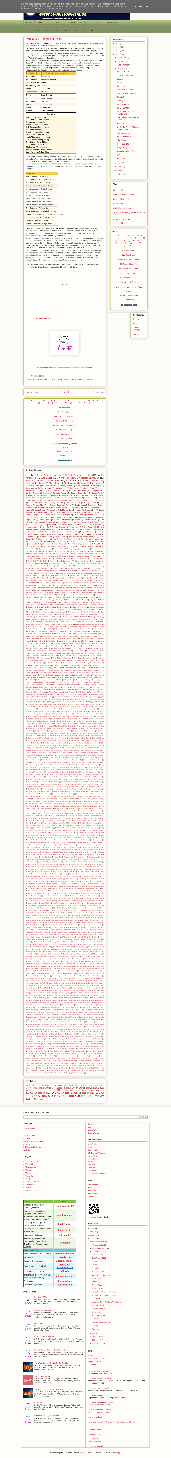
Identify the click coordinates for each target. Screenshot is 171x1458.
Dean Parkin (86, 782)
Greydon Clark (36, 823)
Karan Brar (100, 886)
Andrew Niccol (90, 498)
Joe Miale (99, 862)
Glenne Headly (89, 818)
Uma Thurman (70, 692)
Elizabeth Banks (73, 503)
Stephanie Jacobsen (57, 1034)
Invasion (53, 633)
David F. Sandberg (32, 619)
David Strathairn (64, 779)
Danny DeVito (30, 774)
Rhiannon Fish (92, 990)
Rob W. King (76, 997)
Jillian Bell (65, 859)
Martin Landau (45, 658)
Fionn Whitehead (70, 808)
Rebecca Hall (84, 672)
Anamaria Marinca (79, 709)
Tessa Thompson (65, 585)
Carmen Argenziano (97, 604)
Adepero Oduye (93, 697)
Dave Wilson (78, 774)
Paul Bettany (74, 512)
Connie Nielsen (52, 553)
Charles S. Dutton (79, 752)
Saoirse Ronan (56, 583)
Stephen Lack (52, 1036)
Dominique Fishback (66, 556)
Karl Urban (95, 483)
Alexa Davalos (86, 702)
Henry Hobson (69, 828)
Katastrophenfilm (66, 888)
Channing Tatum (34, 609)
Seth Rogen (93, 1024)
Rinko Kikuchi (65, 997)
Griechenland (47, 823)
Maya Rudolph (42, 937)
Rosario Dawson (63, 1010)
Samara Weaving (38, 1019)
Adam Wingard (80, 697)
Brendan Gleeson (33, 738)
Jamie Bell (86, 636)
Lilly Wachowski (42, 534)
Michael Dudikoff (64, 942)
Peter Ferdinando (85, 978)
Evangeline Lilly (83, 558)
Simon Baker (49, 1029)
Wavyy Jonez (65, 1065)
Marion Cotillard (71, 655)
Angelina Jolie (31, 520)
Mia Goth (68, 939)
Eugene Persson (43, 803)
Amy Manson (42, 709)
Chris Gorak (87, 755)
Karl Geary (31, 888)
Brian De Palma (61, 500)
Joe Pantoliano (30, 864)
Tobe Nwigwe (65, 1051)
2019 (46, 31)
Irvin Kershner (57, 837)
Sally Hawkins (66, 1014)
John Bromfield (97, 864)
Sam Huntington (99, 1014)
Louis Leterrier (85, 913)
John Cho (78, 529)
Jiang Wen (50, 859)
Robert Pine (45, 1002)
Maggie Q (35, 655)
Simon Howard (60, 1029)
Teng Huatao (30, 1046)
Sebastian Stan (80, 583)
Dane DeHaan (43, 617)
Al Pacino (47, 699)
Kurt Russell (70, 571)
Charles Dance (48, 609)
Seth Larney (83, 1024)
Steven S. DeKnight (74, 1039)
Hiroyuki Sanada (91, 830)
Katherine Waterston (69, 891)
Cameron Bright (90, 745)
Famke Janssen (85, 626)
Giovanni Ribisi (54, 631)
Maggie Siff (62, 920)
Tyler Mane (95, 1058)
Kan (100, 568)
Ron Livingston (43, 680)
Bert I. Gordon (81, 486)
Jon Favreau (80, 505)
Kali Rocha (91, 886)
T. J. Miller (87, 1041)
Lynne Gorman (64, 917)
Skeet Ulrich (36, 1031)
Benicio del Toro (99, 726)
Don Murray (100, 786)
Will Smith (92, 692)
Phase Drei (87, 670)
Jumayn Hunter (36, 886)
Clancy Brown (30, 762)
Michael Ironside (73, 660)
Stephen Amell (84, 1034)
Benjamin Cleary (45, 728)
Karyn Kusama (53, 888)
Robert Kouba (71, 1000)
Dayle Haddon (65, 782)
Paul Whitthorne (56, 973)
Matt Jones (91, 932)
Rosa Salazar (51, 1010)
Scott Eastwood (93, 1019)
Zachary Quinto (54, 517)
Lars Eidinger (88, 903)
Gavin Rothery (47, 815)
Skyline (45, 1031)
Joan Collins (43, 862)
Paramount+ (64, 455)
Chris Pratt (71, 480)
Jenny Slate (100, 854)
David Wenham (99, 779)
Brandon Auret (55, 735)
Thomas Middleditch (33, 689)
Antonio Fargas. (48, 718)
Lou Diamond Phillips (71, 913)
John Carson (67, 866)
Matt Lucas (100, 932)
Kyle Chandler (87, 532)
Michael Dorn (38, 942)
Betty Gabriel (94, 600)
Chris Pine (87, 500)
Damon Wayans (67, 769)
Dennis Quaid (83, 619)
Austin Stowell (37, 723)
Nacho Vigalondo (55, 954)
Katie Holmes (93, 891)
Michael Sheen (87, 944)
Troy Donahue (50, 1058)
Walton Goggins (53, 1065)
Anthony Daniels (49, 486)
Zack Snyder (86, 544)
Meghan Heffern (69, 937)
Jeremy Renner (65, 505)
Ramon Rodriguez (31, 988)
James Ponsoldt (63, 847)
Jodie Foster (92, 566)
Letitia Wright (49, 653)
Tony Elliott (98, 1053)
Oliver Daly (56, 963)
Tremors (67, 498)
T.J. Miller (70, 687)
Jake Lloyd (50, 845)
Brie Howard (45, 740)
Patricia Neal (80, 968)
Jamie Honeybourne (90, 847)
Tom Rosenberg (54, 1053)
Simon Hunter (72, 1029)
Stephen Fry (29, 1036)
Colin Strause (53, 614)
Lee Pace (81, 571)
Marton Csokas (97, 927)
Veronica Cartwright (69, 1060)
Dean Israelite (46, 619)
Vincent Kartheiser (50, 1063)
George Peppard (42, 818)
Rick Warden (94, 995)
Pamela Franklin (71, 966)
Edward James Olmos (83, 794)
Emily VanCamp (51, 626)
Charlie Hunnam (74, 609)
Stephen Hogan (41, 1036)
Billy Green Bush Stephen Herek (83, 731)
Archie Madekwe (74, 718)
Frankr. (46, 493)
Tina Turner (31, 1051)
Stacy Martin (98, 1031)
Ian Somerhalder (33, 835)
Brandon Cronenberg (69, 735)
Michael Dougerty (50, 942)
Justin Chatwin (58, 886)
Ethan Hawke (70, 558)
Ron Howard (55, 1007)
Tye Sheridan (45, 544)
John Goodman (42, 568)
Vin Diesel (77, 498)
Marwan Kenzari (43, 929)
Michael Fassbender (83, 510)
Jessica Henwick (81, 857)
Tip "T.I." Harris (42, 1051)
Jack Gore (41, 840)
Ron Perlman (43, 539)
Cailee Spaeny (38, 745)
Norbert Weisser (50, 580)
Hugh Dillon (58, 833)
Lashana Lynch (99, 903)
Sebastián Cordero (49, 1024)
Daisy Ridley (49, 525)
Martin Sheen (85, 927)
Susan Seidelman (52, 1041)
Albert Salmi (68, 699)
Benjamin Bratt (32, 728)
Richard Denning (50, 993)
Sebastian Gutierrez (34, 1024)
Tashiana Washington (59, 1044)
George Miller (55, 561)
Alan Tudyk (38, 592)
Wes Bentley (89, 1065)
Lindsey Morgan (97, 910)
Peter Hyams (64, 670)
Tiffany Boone (50, 1048)
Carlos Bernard (58, 748)
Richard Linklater (41, 995)
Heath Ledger (91, 825)
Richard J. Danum (90, 993)
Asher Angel (59, 600)
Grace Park (48, 820)
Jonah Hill (42, 648)
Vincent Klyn (63, 1063)
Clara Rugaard (51, 762)
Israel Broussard (80, 837)
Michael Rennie (62, 944)
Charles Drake (53, 752)
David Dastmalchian (91, 774)
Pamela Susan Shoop (85, 966)
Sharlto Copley (31, 585)
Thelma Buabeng (38, 1048)
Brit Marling (81, 740)
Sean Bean (68, 583)
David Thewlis (76, 779)
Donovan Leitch (97, 789)
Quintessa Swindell (94, 983)
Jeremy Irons (92, 641)
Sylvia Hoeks (78, 1041)
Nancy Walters (77, 954)
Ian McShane (100, 833)
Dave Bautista (31, 488)
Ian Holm (95, 561)
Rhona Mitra (89, 580)
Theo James (47, 541)
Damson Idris (79, 769)
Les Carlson (69, 908)
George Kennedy (96, 815)
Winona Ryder (39, 517)
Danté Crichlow (54, 774)
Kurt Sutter (56, 900)
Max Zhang (98, 934)
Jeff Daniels (38, 641)
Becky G (38, 726)
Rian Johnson (96, 672)
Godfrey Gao (100, 818)
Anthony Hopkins (95, 597)
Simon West (94, 1029)
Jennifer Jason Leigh (48, 566)
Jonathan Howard (47, 876)
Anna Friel (86, 714)
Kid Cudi (84, 896)
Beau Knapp (29, 726)
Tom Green (98, 1051)
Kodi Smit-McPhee (79, 898)
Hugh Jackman (77, 493)
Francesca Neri (30, 811)
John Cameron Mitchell (54, 866)
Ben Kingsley (47, 500)
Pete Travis (29, 978)
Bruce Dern (36, 743)
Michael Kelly (92, 942)
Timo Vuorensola (90, 1048)
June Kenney (48, 886)
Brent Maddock (46, 738)
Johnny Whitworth (91, 871)
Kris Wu (89, 898)
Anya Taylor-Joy (45, 600)
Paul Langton (94, 971)
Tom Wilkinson (40, 692)
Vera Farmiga (38, 587)
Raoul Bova (66, 988)
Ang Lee (99, 711)
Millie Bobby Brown (53, 663)
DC (57, 421)
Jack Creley (31, 840)
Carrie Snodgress (92, 748)
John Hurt (53, 568)
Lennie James (47, 908)
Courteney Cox (36, 767)
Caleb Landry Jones (49, 551)
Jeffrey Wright (51, 641)
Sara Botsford (61, 1019)
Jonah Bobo (74, 874)
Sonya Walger (64, 1031)
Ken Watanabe (57, 532)
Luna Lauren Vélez (42, 917)
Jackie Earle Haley (32, 636)
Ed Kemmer (84, 791)
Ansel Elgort (44, 520)
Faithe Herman (77, 806)
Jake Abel (29, 845)
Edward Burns (45, 794)
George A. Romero (83, 815)
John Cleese (100, 866)
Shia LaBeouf (33, 541)
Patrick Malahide (92, 968)
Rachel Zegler (62, 985)
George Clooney (58, 527)
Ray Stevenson (70, 672)
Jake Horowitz (39, 845)
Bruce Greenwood (97, 549)
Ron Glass (45, 1007)
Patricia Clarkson (68, 968)
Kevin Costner (91, 651)
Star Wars (84, 22)
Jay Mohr (99, 849)
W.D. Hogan (98, 1063)
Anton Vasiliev (99, 716)
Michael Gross (75, 575)
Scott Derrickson (90, 682)
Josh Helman (56, 881)
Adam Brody (48, 697)
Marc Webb (48, 922)
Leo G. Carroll (58, 908)
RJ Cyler (41, 985)
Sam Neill (100, 539)
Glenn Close (87, 527)
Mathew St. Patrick (42, 932)
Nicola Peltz (67, 959)
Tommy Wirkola (87, 1053)
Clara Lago (40, 762)
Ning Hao (88, 959)
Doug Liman (97, 556)
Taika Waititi (81, 687)
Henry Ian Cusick (82, 828)
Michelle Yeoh (41, 578)
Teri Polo (47, 1046)
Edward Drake (56, 794)
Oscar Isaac (61, 512)
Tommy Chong (65, 1053)
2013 (34, 379)
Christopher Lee (59, 612)
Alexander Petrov (88, 592)
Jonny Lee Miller (44, 879)
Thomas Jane (60, 541)
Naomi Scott (98, 954)
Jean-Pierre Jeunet (87, 638)
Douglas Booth (30, 791)
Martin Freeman (73, 927)
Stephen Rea (92, 1036)
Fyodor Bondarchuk (57, 813)
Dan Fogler (98, 769)
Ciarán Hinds (87, 760)
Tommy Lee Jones (55, 692)
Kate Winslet (67, 651)
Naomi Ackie (88, 954)
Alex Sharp (66, 702)
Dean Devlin (76, 782)
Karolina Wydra (41, 888)
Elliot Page (79, 624)
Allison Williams (75, 706)
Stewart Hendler (87, 1039)
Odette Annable (73, 961)
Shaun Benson (67, 1027)
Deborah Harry (97, 782)
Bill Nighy (90, 728)
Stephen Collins (97, 1034)
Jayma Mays (29, 852)
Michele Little (46, 947)
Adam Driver (82, 517)
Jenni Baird (66, 854)
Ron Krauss (65, 1007)
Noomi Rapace (31, 668)
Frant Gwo (74, 811)
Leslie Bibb (29, 573)
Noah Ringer (41, 961)
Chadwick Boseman (79, 607)
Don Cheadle (34, 493)
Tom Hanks (32, 544)
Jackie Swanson (84, 840)
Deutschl (94, 619)
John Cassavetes (79, 866)
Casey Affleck (43, 750)
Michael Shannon (75, 944)
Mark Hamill (54, 510)
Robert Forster (46, 1000)
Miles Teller (60, 537)
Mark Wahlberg (31, 658)
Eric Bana (63, 626)
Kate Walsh (31, 891)
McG (50, 937)
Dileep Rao (93, 784)
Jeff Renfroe (31, 854)
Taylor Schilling (83, 1044)
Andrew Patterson (63, 711)
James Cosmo (81, 845)
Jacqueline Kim (55, 842)
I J (74, 400)
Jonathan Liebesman (62, 876)
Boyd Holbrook (90, 520)
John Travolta (30, 871)
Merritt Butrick (50, 939)
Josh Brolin (92, 505)
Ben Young (88, 726)
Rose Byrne (44, 583)
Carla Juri (48, 748)
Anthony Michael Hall (74, 716)
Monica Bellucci (52, 951)
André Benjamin (89, 711)
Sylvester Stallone (57, 687)
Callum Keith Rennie (64, 745)
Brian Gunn (85, 738)
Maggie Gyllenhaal (37, 920)
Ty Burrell (86, 1058)
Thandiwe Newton (95, 687)
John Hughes (51, 869)
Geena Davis (74, 629)
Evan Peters (94, 803)
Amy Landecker (31, 709)
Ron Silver (74, 1007)
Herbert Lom (57, 830)
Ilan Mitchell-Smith (92, 835)
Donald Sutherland (49, 621)
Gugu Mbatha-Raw (60, 823)
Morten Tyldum (83, 951)
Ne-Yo (88, 956)
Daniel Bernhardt (62, 772)
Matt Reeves (90, 658)
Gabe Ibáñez (70, 813)
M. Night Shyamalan (76, 573)
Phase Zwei (61, 980)
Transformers (42, 22)
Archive (85, 718)
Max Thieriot (88, 934)
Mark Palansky (71, 925)
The (57, 403)
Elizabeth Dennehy (85, 796)
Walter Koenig (51, 587)
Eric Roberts (88, 801)
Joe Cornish (89, 862)
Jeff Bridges (51, 505)
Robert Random (70, 1002)
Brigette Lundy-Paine (58, 740)
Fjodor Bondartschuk (35, 629)
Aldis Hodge (49, 592)
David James (71, 777)
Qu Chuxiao (81, 983)
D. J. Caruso (98, 767)
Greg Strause (66, 631)
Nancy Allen (66, 954)
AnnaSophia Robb (98, 714)
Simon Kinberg (83, 1029)
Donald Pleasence (72, 789)
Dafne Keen (43, 769)
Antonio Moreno (61, 718)
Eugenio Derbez (57, 803)
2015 (83, 31)
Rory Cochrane (39, 1010)
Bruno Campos (59, 743)
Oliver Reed (82, 963)
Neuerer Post (32, 392)
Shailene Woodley (95, 583)
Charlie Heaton (92, 752)
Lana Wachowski (58, 508)
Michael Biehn (47, 575)
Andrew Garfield (51, 711)
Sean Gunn (80, 1022)
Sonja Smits (53, 1031)
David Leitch (29, 779)
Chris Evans (82, 491)
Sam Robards (54, 1017)
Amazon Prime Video (65, 451)
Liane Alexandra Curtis (47, 910)
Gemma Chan (87, 629)
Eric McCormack (76, 801)
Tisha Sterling (54, 1051)
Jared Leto (44, 638)
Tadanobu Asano (99, 1041)
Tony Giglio (29, 1056)
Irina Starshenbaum (44, 837)
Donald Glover (59, 789)
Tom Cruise (99, 541)
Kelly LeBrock (85, 893)
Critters (29, 22)
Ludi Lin (44, 915)
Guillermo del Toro (80, 631)
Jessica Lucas (93, 857)
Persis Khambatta (70, 976)
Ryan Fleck (94, 1012)
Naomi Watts (30, 956)
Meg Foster (58, 937)
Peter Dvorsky (72, 978)
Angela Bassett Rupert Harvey (35, 714)
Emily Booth (75, 798)
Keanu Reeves (32, 485)
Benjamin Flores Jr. (59, 728)
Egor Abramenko (33, 796)
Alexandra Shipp (49, 704)
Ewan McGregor (98, 558)
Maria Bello (59, 655)
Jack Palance (84, 633)
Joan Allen (33, 862)
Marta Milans (48, 927)
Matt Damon (69, 534)
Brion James (71, 740)
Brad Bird (38, 735)
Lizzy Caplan (61, 653)
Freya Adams (43, 813)
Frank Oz (45, 527)
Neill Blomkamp (31, 665)
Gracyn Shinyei (59, 820)
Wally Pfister (41, 1065)
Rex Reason (81, 990)
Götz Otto (83, 823)
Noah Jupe (31, 961)
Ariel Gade (94, 718)
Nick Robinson (56, 959)
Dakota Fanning (55, 769)
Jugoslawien (42, 883)
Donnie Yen (85, 789)
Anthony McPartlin (59, 716)
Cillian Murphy (95, 486)
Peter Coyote (39, 670)
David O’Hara (40, 779)
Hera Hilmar (46, 830)
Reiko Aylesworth (69, 990)
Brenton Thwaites (59, 738)
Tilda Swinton (48, 689)
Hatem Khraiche (68, 825)
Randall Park (44, 988)
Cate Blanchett (48, 607)
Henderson (58, 828)
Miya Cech (41, 951)
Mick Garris (70, 947)
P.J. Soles (34, 966)
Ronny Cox (29, 1010)
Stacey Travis (87, 1031)
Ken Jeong (95, 893)
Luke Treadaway (97, 915)
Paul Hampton (82, 971)
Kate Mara (44, 532)
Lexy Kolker (90, 908)
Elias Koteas (56, 624)
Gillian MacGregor (55, 818)
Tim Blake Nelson (62, 689)
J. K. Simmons (53, 379)
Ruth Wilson (84, 1012)
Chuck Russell (76, 760)
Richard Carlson (31, 675)
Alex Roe (57, 702)
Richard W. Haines (82, 995)
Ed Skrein (31, 624)
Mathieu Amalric (56, 932)
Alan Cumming (56, 699)
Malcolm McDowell (96, 920)
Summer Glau (30, 1041)
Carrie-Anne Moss (53, 522)
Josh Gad (35, 881)
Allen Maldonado (63, 706)
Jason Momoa (65, 529)
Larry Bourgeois (67, 903)
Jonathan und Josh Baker (93, 876)
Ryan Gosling (93, 680)
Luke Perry (65, 915)
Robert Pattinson (68, 677)
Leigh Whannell (37, 653)
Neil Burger (76, 578)
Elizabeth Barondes (70, 796)
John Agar (93, 643)
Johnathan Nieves (42, 871)
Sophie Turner (50, 684)
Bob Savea (82, 733)
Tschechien (61, 1058)
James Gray (93, 845)
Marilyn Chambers (73, 922)
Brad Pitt (45, 735)
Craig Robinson (75, 767)
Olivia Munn (57, 668)
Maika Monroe (33, 575)
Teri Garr (39, 1046)
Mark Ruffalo (67, 495)
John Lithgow (73, 869)
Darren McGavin (66, 774)
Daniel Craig (55, 617)
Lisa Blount (40, 913)
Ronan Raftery (97, 1007)
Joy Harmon (96, 881)
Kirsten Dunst (48, 898)
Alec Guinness (61, 592)
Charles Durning (66, 752)
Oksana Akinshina (85, 961)
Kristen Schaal (99, 898)
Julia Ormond (72, 883)
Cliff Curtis (87, 762)
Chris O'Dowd (30, 757)
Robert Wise (32, 583)
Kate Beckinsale (79, 888)
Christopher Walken (91, 612)
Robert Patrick (54, 677)
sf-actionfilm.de (43, 319)
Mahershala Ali (47, 655)
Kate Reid (101, 888)
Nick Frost (37, 959)
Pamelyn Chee (99, 966)
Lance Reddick (45, 903)
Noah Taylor (97, 665)
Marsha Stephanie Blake (33, 927)
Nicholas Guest (57, 665)
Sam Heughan (87, 1014)
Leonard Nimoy (74, 508)
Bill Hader (82, 728)
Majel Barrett (84, 920)
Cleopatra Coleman (75, 762)
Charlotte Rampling (54, 755)
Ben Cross (82, 600)
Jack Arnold (74, 488)
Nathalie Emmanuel (77, 956)
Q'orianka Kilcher (70, 983)
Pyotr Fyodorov (57, 983)
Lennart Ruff (37, 908)
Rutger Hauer (72, 539)
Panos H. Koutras (33, 968)
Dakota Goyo (42, 379)
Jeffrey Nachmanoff (54, 854)
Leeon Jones (71, 905)
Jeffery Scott (42, 854)
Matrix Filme (56, 534)
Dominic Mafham (51, 786)
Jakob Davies (70, 845)
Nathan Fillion (97, 663)
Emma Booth (97, 798)
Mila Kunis (44, 949)
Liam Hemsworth (90, 508)
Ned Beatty (95, 956)
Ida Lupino (56, 835)
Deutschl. (59, 503)
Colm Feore (66, 614)
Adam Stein (69, 697)
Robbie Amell (41, 677)
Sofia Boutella (37, 684)
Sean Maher (90, 1022)
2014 (93, 31)
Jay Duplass (89, 849)
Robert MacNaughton (32, 1002)
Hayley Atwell (80, 825)
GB (36, 475)
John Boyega (42, 495)
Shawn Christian (90, 1027)
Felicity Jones (99, 626)
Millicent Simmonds (73, 949)
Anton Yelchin (99, 546)
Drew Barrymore (43, 791)
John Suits (32, 648)
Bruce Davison (70, 604)
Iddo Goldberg (67, 835)
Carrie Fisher (75, 500)
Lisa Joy (49, 913)
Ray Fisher (58, 672)
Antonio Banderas (33, 718)
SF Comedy (70, 22)
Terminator (52, 585)
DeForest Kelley (92, 553)
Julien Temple (93, 883)
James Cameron (78, 483)
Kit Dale (57, 898)
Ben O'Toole (59, 726)
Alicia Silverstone (38, 706)
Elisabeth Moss (57, 796)
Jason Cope (55, 849)
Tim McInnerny (61, 1048)
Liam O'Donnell (33, 910)
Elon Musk (39, 798)
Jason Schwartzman (58, 638)
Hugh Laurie (69, 833)
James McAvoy (31, 566)
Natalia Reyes (51, 956)
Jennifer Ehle (79, 641)
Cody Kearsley (32, 765)
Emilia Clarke (37, 626)
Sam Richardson (42, 1017)
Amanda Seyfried (88, 595)
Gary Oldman (46, 488)
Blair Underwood (39, 733)
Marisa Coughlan (86, 922)
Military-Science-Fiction (57, 949)
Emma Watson (54, 801)
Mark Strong (97, 655)
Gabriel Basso (82, 813)
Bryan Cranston (33, 551)
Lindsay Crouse (84, 910)
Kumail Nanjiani (45, 900)
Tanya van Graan (44, 1044)
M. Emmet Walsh (77, 917)
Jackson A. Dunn (96, 840)
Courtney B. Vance (49, 767)
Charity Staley (42, 752)
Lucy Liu (91, 653)
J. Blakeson (91, 837)
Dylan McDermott (78, 621)
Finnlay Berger (46, 808)
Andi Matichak (92, 709)
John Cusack (39, 646)
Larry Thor (78, 903)
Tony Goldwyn (39, 1056)
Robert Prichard (57, 1002)
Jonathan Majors (77, 876)
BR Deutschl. (71, 600)
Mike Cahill (40, 663)
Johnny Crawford (56, 871)
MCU (88, 573)
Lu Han (95, 913)
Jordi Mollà (68, 879)
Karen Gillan (43, 508)
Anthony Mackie (66, 486)
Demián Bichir (39, 556)
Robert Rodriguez (96, 1002)
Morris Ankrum (72, 951)
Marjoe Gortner (99, 922)
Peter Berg (38, 978)
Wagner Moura (30, 1065)
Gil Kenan (31, 631)
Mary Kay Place (68, 929)
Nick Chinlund (71, 665)
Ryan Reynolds (87, 539)
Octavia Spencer (45, 668)
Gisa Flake (67, 818)
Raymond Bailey (31, 990)
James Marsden (95, 563)
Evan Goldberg (82, 803)
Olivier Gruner (93, 963)
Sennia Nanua (62, 1024)
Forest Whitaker (32, 527)
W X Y (75, 403)
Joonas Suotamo (57, 879)
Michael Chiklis (91, 939)
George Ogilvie (30, 818)
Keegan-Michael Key (40, 893)
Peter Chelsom (49, 978)
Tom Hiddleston (41, 1053)
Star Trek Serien (64, 408)
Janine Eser (34, 849)
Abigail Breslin (99, 544)
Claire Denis (98, 760)
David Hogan (60, 777)
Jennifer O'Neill (77, 854)
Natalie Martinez (64, 956)
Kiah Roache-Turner (72, 896)
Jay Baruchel (73, 638)
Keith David (30, 571)
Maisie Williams (72, 920)
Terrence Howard (58, 1046)
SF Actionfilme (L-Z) (63, 434)
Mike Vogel (35, 949)
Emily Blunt (59, 558)
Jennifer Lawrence (91, 480)
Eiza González (45, 796)
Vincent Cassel (37, 1063)
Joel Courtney (67, 643)
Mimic (67, 578)
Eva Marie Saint (70, 803)
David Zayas (44, 782)
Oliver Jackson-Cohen (69, 963)
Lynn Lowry (54, 917)
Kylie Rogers (77, 900)
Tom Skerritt (90, 585)
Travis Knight (83, 1056)
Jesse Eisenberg (46, 857)
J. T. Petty (101, 837)
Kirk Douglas (37, 898)
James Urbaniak (76, 847)
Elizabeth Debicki (32, 558)
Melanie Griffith (81, 937)
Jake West (59, 845)
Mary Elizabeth (56, 929)
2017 (65, 31)
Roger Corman (79, 1005)
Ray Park (99, 988)
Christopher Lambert (43, 612)
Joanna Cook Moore (55, 862)
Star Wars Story (75, 684)
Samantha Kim (90, 1017)
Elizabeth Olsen (46, 558)
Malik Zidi (29, 922)
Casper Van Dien (34, 607)
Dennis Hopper (71, 619)
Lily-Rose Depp (62, 910)
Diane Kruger (70, 784)
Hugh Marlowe (79, 833)
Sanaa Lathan (63, 682)
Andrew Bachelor (37, 711)
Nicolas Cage (37, 580)
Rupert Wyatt (50, 1012)
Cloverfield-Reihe (98, 762)
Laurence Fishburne (35, 483)
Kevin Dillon (37, 896)
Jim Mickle (74, 859)
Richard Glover (77, 993)
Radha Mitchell (74, 985)
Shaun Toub (79, 1027)
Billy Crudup (53, 731)
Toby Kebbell (76, 1051)
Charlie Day (61, 609)
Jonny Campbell (31, 879)
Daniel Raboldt (86, 772)
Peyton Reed (52, 980)
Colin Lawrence (44, 765)
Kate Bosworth (90, 888)
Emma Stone (30, 801)
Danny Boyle (98, 772)
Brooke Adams (91, 740)
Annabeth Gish (32, 716)
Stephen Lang (91, 515)
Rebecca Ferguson (33, 515)
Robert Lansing (83, 1000)
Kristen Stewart (73, 532)
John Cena (90, 866)
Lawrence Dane (59, 905)
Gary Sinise (37, 815)
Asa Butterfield (80, 721)
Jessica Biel (57, 857)
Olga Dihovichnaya (44, 963)
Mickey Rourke (81, 947)
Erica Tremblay (99, 801)
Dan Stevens (40, 772)
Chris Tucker (54, 757)
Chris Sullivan (42, 757)
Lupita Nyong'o (40, 510)
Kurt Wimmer (66, 900)
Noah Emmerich (99, 959)
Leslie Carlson (79, 908)
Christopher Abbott (96, 757)
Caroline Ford (69, 748)
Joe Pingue (41, 864)
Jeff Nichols (100, 852)
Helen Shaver (48, 828)
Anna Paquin (73, 546)
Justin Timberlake (79, 886)
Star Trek (96, 22)
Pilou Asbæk (88, 980)
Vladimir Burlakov (85, 1063)
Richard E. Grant (46, 675)
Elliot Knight (29, 798)
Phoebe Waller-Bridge (74, 980)
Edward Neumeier (98, 794)
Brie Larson (84, 549)
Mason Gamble (97, 929)
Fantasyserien (111, 22)
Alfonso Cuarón (38, 595)
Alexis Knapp (85, 704)
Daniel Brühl (75, 772)
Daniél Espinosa (82, 617)
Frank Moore (53, 811)
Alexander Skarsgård (35, 546)
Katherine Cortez (55, 891)
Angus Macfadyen (53, 714)
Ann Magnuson (66, 714)
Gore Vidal (39, 820)
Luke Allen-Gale (54, 915)
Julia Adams (52, 883)
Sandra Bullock (76, 682)
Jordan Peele (66, 648)
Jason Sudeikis (78, 849)
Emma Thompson (41, 801)
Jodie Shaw (68, 862)
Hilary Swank (80, 830)
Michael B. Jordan (57, 660)
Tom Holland (78, 585)
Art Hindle (50, 721)
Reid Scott (58, 990)
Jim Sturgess (84, 859)
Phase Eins (76, 670)
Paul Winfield (79, 973)
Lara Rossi (56, 903)
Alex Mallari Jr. (37, 702)
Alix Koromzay (50, 706)
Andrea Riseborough (35, 597)
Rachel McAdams (34, 672)
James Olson (51, 847)
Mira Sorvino (86, 949)
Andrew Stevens (77, 711)
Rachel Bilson (51, 985)
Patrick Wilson (93, 668)
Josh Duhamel (31, 532)
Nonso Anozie (61, 961)
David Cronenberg (76, 475)
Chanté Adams (30, 752)
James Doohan (68, 563)
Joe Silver (50, 864)
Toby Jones (87, 541)
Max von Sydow (30, 937)
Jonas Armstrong (86, 874)
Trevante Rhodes (38, 1058)
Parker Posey (57, 968)
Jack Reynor (96, 633)
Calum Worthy (77, 745)
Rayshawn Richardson (45, 990)
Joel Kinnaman (85, 864)
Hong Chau (35, 833)
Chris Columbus (67, 755)
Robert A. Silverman (89, 997)
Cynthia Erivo (86, 767)
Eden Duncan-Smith (32, 794)
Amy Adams (50, 546)
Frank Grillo (32, 561)
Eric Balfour (65, 801)
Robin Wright (30, 680)
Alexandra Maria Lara (35, 704)
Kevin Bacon (79, 651)
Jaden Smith (46, 636)
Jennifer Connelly (65, 641)
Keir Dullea (52, 893)
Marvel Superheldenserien (64, 416)
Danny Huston (41, 774)
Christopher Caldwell (32, 760)
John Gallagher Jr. (73, 646)
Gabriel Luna (94, 813)
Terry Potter (80, 1046)
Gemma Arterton (60, 815)
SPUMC (48, 1014)
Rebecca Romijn (76, 580)
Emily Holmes (86, 798)
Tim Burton (76, 689)
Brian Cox (29, 604)
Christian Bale (68, 522)
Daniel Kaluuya (68, 617)
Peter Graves (98, 978)
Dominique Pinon (64, 786)
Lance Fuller (100, 900)
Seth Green (72, 1024)
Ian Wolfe (46, 835)
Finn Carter (36, 808)
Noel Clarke (51, 961)
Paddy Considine (45, 966)
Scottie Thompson (68, 1022)
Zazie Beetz (49, 694)
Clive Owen (93, 522)
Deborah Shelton (44, 784)
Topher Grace (61, 1056)
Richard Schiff (59, 675)
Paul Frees (72, 971)
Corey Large (94, 765)
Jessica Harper (68, 857)
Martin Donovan (60, 927)
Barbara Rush (74, 723)
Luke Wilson (29, 917)
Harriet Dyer (40, 825)
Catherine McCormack (71, 750)
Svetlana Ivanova (65, 1041)
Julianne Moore (40, 651)
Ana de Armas (65, 709)
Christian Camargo (67, 757)
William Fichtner (78, 587)
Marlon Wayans (97, 925)
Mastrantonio (30, 932)
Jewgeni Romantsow (38, 859)
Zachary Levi (37, 694)
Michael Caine (88, 488)
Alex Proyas (48, 702)
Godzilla (30, 820)
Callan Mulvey (50, 745)
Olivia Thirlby (69, 668)
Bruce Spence (47, 743)
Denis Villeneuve (45, 503)
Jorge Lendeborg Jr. (81, 879)
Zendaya (37, 590)
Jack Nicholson (60, 840)
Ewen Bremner (41, 806)
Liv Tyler (52, 573)
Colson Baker (79, 614)
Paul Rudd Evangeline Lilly (40, 973)
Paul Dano (62, 971)
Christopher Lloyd (74, 612)
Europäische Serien (64, 438)
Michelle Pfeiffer (89, 575)
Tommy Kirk (76, 1053)
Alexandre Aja (62, 704)
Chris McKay (98, 755)
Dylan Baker (65, 791)
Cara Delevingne (37, 748)
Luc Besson (62, 573)
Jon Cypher (36, 874)
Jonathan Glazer (99, 874)
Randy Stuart (55, 988)
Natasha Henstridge (44, 512)
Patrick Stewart (89, 537)
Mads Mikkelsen (98, 573)
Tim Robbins (74, 541)
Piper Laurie (98, 980)
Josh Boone (94, 879)
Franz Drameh (97, 811)
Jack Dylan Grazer (69, 633)
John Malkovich (98, 646)
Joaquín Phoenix (42, 643)
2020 (37, 31)
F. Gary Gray (53, 806)
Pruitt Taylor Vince (44, 983)
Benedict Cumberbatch (61, 520)
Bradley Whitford (96, 602)
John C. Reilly (30, 866)
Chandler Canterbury (96, 607)
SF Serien (57, 22)
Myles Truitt (94, 951)
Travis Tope (94, 1056)
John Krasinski (62, 869)
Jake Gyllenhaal (60, 636)
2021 (28, 31)
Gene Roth (71, 815)
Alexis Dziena (73, 704)
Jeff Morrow (90, 852)
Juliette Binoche (54, 651)
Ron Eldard (36, 1007)
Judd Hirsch (31, 883)
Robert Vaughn (96, 677)
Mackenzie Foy (90, 917)
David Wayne (87, 779)
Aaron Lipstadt (83, 694)
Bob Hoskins (73, 733)
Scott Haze (36, 1022)
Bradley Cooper (72, 549)
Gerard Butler (99, 629)
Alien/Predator (95, 517)
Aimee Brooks (36, 699)
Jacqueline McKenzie (69, 842)
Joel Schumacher (81, 643)
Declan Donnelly (58, 784)
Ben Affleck (32, 549)
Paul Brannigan (51, 971)
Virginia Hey (73, 1063)
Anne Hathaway (86, 546)
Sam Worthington (63, 515)
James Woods (74, 636)
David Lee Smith (96, 777)
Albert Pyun (54, 483)
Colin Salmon (39, 614)
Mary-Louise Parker (83, 929)
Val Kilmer (57, 1060)
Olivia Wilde (81, 668)
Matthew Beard (43, 934)
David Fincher (38, 777)
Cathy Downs (85, 750)
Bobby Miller (93, 733)
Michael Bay (67, 510)
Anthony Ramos (31, 600)
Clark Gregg (81, 522)
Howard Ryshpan (47, 833)
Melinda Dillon (93, 937)
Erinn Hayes (32, 803)
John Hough (40, 869)
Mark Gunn (49, 925)
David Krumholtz (83, 777)
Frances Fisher (82, 808)
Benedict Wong (58, 549)
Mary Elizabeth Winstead (62, 658)
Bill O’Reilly (29, 731)
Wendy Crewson (77, 1065)
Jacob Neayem (30, 842)
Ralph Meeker (97, 985)
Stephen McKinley (65, 1036)
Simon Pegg (78, 515)
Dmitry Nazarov (38, 786)
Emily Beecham (63, 798)
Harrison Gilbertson (53, 825)
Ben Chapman (48, 726)
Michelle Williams (58, 947)
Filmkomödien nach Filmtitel (64, 425)
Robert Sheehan (82, 677)
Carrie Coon (62, 551)
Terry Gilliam (70, 1046)
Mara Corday (38, 922)
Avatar (47, 723)
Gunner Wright (72, 823)
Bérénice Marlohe (92, 743)
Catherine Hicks (56, 750)
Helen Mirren (37, 828)
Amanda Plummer (73, 595)
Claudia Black (62, 762)
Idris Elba (39, 505)
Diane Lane (52, 556)
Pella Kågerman (45, 976)
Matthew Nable (56, 934)
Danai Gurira (50, 772)
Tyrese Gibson (59, 544)
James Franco (82, 563)
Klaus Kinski (66, 898)
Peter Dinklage (51, 670)
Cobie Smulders (38, 553)
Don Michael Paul (83, 556)
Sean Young (100, 1022)
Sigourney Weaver (35, 480)
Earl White (75, 791)
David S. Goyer (52, 779)
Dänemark (90, 621)
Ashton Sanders (93, 721)
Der (45, 400)
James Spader (51, 529)
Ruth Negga (73, 1012)
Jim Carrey (80, 566)
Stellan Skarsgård (42, 1034)
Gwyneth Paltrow (60, 493)
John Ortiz (64, 568)
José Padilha (76, 881)
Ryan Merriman (38, 1014)
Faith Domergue (64, 806)
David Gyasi (49, 777)
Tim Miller (72, 1048)
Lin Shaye (73, 910)
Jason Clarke (45, 849)
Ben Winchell (78, 726)
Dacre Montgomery (32, 769)
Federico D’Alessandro (91, 806)
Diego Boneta (82, 784)
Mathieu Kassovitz (69, 932)
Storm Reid (98, 1039)
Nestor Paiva (44, 665)
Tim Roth (80, 1048)
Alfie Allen (95, 704)
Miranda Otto (32, 951)
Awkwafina (64, 723)
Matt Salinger (32, 934)
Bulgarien (70, 743)
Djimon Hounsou (76, 525)
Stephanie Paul (72, 1034)
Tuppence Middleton (74, 1058)
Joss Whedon (76, 568)
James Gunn (38, 529)
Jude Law (55, 495)
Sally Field (56, 1014)
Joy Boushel (86, 881)
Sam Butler (76, 1014)
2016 (74, 31)
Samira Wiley (50, 1019)
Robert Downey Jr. (90, 478)
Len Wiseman (93, 905)
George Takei (73, 527)
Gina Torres (42, 631)
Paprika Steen (45, 968)
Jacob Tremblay (43, 842)
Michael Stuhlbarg (88, 660)
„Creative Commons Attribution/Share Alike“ (63, 367)
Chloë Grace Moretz (90, 609)
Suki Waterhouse (41, 687)
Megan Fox (43, 660)
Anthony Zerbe (87, 716)
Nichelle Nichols (89, 578)
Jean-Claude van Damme (68, 852)
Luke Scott (74, 915)
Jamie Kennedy (31, 638)
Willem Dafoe (73, 544)
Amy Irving (100, 595)
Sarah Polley (82, 1019)
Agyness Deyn (92, 590)
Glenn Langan (77, 818)
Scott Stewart (87, 379)
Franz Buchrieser (85, 811)
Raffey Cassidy (86, 985)
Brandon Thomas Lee (97, 735)
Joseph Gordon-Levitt (93, 529)
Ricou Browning (98, 675)
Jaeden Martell (97, 842)
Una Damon (47, 1060)
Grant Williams (82, 820)
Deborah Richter (31, 784)
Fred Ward (49, 629)
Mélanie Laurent (42, 954)
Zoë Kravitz (61, 694)
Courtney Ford (62, 767)
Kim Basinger (94, 896)
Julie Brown (82, 883)
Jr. (103, 881)
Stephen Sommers (37, 1039)
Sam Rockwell (50, 682)
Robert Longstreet (96, 1000)
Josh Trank (66, 881)
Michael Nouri (38, 944)
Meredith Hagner (37, 939)
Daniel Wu (65, 553)
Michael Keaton (95, 534)
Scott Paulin (46, 1022)
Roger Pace (91, 1005)
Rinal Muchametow (39, 997)
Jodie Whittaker (79, 862)
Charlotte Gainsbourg (38, 755)
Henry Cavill (32, 633)
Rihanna (31, 677)
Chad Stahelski (97, 750)
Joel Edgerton (73, 864)
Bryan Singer (38, 522)
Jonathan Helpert (33, 876)
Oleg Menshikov (31, 963)
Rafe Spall (47, 672)
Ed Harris (100, 621)
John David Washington (55, 646)
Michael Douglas (61, 575)
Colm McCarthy (70, 765)
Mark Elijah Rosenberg (35, 925)
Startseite (65, 392)
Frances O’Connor (96, 808)
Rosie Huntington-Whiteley (89, 1010)
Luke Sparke (85, 915)
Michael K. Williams (78, 942)
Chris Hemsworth (67, 478)
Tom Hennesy (30, 1053)
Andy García (61, 546)
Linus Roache (30, 913)
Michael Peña (31, 537)
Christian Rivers (81, 757)
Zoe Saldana (47, 478)
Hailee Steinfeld (93, 823)
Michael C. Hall (79, 939)
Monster (62, 951)
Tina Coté (101, 1048)
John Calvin (40, 866)
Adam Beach (37, 697)
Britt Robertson (56, 604)
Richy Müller (85, 675)
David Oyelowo (77, 553)
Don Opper (36, 621)
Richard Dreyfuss (64, 993)
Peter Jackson (30, 980)
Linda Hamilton (41, 573)
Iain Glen (43, 633)
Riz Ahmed (100, 580)
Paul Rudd (40, 491)
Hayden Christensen (82, 561)
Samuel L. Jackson (53, 475)
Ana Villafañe (54, 709)
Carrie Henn (80, 748)
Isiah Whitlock (68, 837)
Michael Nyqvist (50, 944)
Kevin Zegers (59, 896)
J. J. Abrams (92, 493)
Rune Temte (39, 1012)
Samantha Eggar (77, 1017)
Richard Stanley (72, 675)
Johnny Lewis (79, 871)
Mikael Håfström (93, 947)
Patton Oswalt (39, 971)
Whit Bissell (82, 692)
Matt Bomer (78, 658)
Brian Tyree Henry (42, 604)
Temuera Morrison (96, 1044)
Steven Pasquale (60, 1039)
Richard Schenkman (55, 995)
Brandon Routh (83, 735)
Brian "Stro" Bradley (73, 738)
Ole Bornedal (98, 961)
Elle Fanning (67, 624)
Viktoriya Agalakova (85, 1060)
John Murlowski (85, 869)
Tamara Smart (32, 1044)
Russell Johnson (62, 1012)
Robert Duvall (35, 1000)
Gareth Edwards (61, 629)
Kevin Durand (48, 896)
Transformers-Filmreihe (51, 498)
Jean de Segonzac (52, 852)
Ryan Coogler (80, 680)
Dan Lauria (29, 772)
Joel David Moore (61, 864)
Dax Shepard (55, 782)
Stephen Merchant (79, 1036)
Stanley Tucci (62, 684)
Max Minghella (76, 934)
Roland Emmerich (83, 495)
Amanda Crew (87, 706)
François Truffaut (31, 813)
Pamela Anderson (58, 966)
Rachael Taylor (99, 670)
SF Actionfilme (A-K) (64, 430)
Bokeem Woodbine (80, 602)
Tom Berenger (87, 1051)
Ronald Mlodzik (56, 680)
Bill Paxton (77, 520)
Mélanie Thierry (83, 663)
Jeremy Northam (33, 857)
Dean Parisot (58, 619)
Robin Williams (30, 1005)
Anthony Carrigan (45, 716)
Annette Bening (80, 597)
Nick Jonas (45, 959)
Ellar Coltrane (97, 796)
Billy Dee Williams (65, 731)
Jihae (57, 859)
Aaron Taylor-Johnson (64, 590)
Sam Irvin (31, 1017)
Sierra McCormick (37, 1029)
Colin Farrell (99, 500)
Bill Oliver (99, 728)
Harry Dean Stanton (97, 631)
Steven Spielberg (32, 498)
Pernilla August (57, 976)
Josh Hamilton (65, 379)
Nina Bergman (78, 959)
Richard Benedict (37, 993)
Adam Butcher (58, 697)
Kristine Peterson (33, 900)
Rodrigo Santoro (67, 1005)
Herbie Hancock (68, 830)
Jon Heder (55, 874)
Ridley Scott (48, 515)
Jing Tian (93, 859)
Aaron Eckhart (48, 590)
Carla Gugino (82, 604)
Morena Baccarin (69, 663)
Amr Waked (98, 706)
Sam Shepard (65, 1017)
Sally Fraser (37, 682)
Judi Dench (78, 648)
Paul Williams (68, 973)
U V (64, 403)
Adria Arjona (79, 590)
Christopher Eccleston (48, 760)
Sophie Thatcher (76, 1031)
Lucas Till (36, 915)
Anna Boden (77, 714)
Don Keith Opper (77, 786)
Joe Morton (55, 643)
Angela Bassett (65, 597)
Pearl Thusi (89, 973)
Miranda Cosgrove (98, 949)
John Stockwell (97, 869)
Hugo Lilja (90, 833)
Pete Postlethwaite (96, 976)
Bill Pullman (38, 602)
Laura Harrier (32, 905)
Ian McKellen (41, 563)
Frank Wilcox (64, 811)
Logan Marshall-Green (77, 653)
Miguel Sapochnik (55, 578)
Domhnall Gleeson (94, 525)
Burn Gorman (80, 743)
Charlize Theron (75, 551)
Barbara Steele (86, 723)
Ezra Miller (73, 626)
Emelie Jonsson (51, 798)
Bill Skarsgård (50, 602)
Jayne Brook (40, 852)
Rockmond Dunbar (43, 1005)
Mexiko (59, 939)
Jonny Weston (54, 648)
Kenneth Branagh (43, 571)
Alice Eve (60, 595)
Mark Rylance (85, 655)
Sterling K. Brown (90, 684)
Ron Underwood (85, 1007)
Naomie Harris (40, 956)
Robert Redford (83, 1002)
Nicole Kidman (84, 665)
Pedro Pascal (100, 973)
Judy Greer (88, 568)
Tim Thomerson (88, 689)
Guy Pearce (67, 561)
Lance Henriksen (33, 903)
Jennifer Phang (89, 854)
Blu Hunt (63, 733)
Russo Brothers (57, 539)
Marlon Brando (84, 925)
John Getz (31, 869)
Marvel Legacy (30, 929)
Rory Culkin (69, 680)
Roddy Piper (56, 1005)
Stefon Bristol (30, 1034)
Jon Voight (64, 874)
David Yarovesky (33, 782)
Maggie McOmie (51, 920)
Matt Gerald (81, 932)
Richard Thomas (69, 995)
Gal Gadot (43, 561)
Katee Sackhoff (42, 891)
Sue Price (42, 585)
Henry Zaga (37, 830)
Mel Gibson (81, 534)
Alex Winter (75, 702)
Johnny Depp (68, 871)
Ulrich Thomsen (36, 1060)
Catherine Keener (63, 607)
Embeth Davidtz (91, 624)
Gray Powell (94, 820)
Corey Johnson (82, 765)
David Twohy (62, 525)
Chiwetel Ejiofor (89, 551)
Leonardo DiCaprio (94, 571)
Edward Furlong (69, 794)
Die (50, 400)
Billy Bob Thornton (41, 731)
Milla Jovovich (74, 537)
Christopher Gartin (63, 760)
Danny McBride (96, 617)
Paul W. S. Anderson (92, 512)
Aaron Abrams (71, 694)
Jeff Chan (81, 852)
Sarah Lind (71, 1019)
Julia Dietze (62, 883)
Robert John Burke (59, 1000)
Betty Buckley (71, 728)
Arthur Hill (70, 721)
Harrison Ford (60, 488)
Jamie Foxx (97, 636)
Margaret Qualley (59, 922)
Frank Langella (42, 811)
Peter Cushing (61, 978)
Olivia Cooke (63, 580)
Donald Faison (47, 789)
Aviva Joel (54, 723)
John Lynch (86, 646)
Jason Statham (66, 849)
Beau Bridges (97, 723)
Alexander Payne (98, 702)
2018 (56, 31)
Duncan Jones (64, 621)
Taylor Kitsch (72, 1044)
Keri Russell (76, 379)
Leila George (82, 905)
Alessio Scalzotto (93, 699)
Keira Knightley (63, 893)
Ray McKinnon (88, 988)
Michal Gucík (36, 947)
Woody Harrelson (54, 491)
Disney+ (65, 447)
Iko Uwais (79, 835)
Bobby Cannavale (64, 602)
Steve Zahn (48, 1039)
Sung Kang (40, 1041)
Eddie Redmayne (96, 791)
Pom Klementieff (31, 983)
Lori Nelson (58, 913)
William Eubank (64, 587)
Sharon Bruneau (37, 1027)
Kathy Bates (82, 891)
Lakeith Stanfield (88, 900)
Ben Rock (68, 726)
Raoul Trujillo (76, 988)
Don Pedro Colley (33, 789)
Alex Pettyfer (74, 592)
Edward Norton (43, 624)
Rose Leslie (74, 1010)
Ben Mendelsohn (44, 549)
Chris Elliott (78, 755)
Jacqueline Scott (84, 842)
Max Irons (66, 934)
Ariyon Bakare (39, 721)
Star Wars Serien (64, 412)
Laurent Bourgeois (45, 905)
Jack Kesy (50, 840)
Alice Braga (50, 595)
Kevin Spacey (58, 571)
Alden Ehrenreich (79, 699)
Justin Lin (69, 886)
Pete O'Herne (83, 976)
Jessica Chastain (66, 566)
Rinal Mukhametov (53, 997)
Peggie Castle (32, 976)
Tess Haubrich (91, 1046)
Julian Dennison (91, 648)
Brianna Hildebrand (98, 738)
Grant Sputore (71, 820)
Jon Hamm (46, 874)
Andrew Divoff (52, 597)
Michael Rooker (46, 537)
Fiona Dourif (58, 808)
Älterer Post (98, 392)
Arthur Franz (60, 721)
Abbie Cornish (68, 517)
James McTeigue (39, 847)
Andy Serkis (69, 491)
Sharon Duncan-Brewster (52, 1027)
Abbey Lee (94, 694)
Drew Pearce (54, 791)
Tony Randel (51, 1056)
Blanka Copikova (52, 733)
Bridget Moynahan (33, 740)
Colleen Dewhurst (57, 765)
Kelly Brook (74, 893)
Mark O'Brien (60, 925)
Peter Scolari (41, 980)
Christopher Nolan (97, 491)
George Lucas (90, 503)
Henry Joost (94, 828)
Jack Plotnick (72, 840)
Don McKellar (90, 786)
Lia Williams (100, 908)
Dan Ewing (89, 769)
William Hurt (91, 587)
